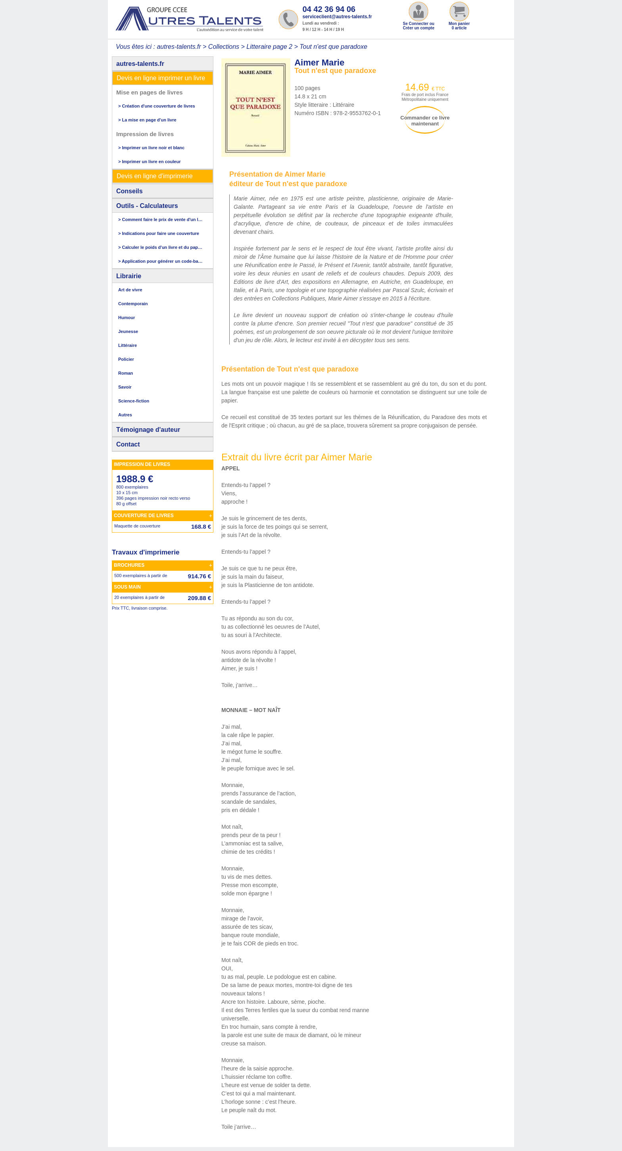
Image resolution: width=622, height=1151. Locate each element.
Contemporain (133, 303)
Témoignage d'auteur (148, 429)
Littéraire (127, 345)
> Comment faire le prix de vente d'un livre (160, 219)
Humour (126, 317)
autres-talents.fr (140, 63)
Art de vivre (130, 289)
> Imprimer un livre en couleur (149, 161)
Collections (223, 46)
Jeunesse (128, 331)
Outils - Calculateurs (147, 205)
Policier (126, 359)
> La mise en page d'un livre (147, 119)
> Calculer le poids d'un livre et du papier (160, 247)
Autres (125, 414)
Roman (125, 373)
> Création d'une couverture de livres (156, 106)
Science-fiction (133, 400)
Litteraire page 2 (269, 46)
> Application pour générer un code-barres (160, 261)
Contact (128, 444)
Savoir (125, 387)
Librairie (128, 276)
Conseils (129, 191)
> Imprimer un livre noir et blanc (151, 147)
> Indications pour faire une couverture (158, 233)
